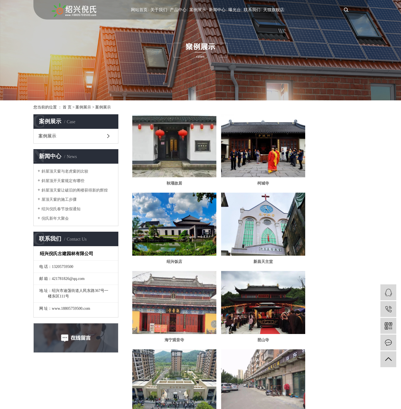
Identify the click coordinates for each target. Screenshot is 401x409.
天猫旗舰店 (273, 10)
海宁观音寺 (250, 248)
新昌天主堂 (170, 248)
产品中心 (178, 10)
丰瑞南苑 (250, 320)
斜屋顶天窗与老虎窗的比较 (64, 171)
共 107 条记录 (150, 339)
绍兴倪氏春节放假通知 (60, 209)
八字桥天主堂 (330, 320)
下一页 (315, 339)
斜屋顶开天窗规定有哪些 (62, 181)
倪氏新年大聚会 (55, 218)
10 (287, 339)
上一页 (191, 339)
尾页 (333, 339)
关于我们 (158, 10)
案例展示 (197, 10)
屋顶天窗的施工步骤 (59, 199)
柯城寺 (250, 177)
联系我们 (252, 10)
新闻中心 (217, 10)
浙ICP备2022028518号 (166, 384)
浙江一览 (213, 384)
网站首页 (139, 10)
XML (276, 384)
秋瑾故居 (170, 177)
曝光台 (234, 10)
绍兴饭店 (330, 177)
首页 (174, 339)
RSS (265, 384)
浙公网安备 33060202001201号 (58, 393)
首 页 (67, 107)
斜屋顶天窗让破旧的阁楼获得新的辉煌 (74, 190)
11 (299, 339)
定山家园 (170, 320)
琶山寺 (330, 248)
